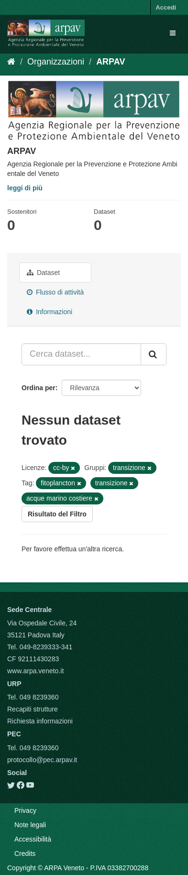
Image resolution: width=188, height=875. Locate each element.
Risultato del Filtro (57, 514)
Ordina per (38, 388)
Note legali (30, 825)
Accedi (165, 7)
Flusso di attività (55, 292)
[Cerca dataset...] (81, 354)
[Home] (11, 61)
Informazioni (49, 312)
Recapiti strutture (32, 709)
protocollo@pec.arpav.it (42, 760)
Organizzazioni (55, 61)
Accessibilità (32, 839)
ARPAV (110, 61)
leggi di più (25, 188)
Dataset (43, 272)
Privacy (25, 810)
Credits (24, 853)
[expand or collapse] (173, 33)
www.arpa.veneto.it (35, 671)
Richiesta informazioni (40, 721)
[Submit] (153, 354)
